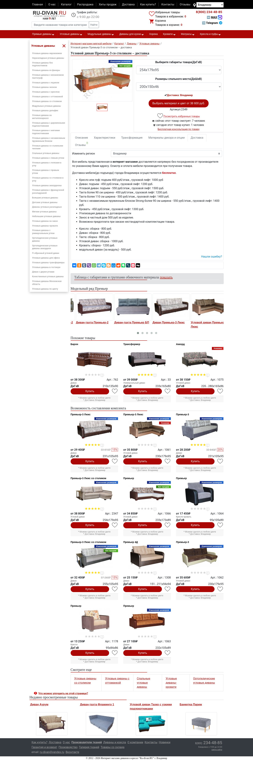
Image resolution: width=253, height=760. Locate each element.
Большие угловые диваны (45, 197)
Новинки (164, 742)
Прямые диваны (43, 34)
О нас (51, 4)
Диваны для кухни (131, 34)
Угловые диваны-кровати (45, 226)
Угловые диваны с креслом (46, 92)
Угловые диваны (71, 34)
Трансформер (131, 344)
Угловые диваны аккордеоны (47, 185)
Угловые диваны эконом (44, 87)
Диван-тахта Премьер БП (165, 322)
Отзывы (185, 4)
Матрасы (188, 34)
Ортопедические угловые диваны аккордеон (45, 247)
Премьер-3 (182, 414)
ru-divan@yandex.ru (52, 752)
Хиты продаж (108, 4)
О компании (135, 742)
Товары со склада (112, 747)
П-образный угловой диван (45, 253)
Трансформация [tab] (131, 137)
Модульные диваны (101, 34)
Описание (81, 137)
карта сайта (217, 749)
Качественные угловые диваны (48, 276)
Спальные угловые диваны (45, 153)
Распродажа (85, 4)
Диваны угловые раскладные (47, 207)
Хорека (153, 34)
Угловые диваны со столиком (47, 101)
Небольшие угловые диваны (46, 216)
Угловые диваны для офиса (46, 258)
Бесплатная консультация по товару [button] (178, 129)
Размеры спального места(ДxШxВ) (178, 79)
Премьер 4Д (130, 542)
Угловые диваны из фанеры (46, 70)
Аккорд (180, 344)
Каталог (66, 4)
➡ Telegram (212, 23)
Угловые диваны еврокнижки (47, 53)
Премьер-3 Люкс (81, 414)
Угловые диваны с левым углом (48, 158)
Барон (74, 344)
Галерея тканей (89, 747)
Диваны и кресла (114, 742)
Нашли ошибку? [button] (211, 256)
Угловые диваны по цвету (45, 289)
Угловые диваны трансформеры (48, 262)
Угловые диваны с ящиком (45, 82)
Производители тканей (86, 742)
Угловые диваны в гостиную (46, 267)
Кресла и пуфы (210, 34)
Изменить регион (83, 153)
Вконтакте (72, 752)
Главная (37, 4)
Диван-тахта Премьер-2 (125, 322)
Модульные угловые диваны (46, 106)
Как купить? (148, 4)
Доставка (128, 4)
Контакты (167, 4)
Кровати (169, 34)
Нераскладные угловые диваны (48, 58)
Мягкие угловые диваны (44, 211)
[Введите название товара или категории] (60, 24)
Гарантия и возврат (44, 747)
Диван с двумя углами (43, 272)
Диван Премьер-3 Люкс (202, 322)
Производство (68, 747)
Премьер (128, 478)
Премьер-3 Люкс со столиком (88, 478)
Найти (94, 24)
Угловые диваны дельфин (45, 110)
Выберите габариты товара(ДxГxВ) (178, 62)
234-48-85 (209, 12)
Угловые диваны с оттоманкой (47, 96)
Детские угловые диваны (45, 202)
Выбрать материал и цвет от (178, 103)
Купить (89, 391)
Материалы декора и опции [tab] (166, 137)
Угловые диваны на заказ (45, 221)
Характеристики (104, 137)
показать (166, 277)
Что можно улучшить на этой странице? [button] (63, 693)
